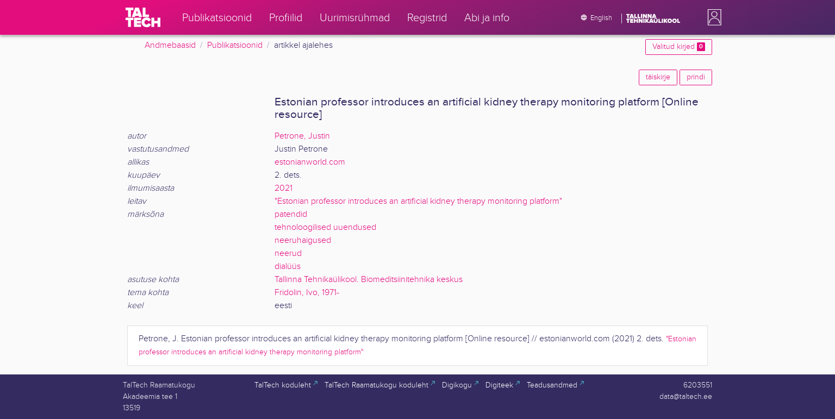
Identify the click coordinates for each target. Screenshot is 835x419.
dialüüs (288, 266)
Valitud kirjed (678, 46)
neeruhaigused (303, 240)
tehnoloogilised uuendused (325, 227)
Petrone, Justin (302, 136)
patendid (291, 214)
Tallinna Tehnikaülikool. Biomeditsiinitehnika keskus (369, 279)
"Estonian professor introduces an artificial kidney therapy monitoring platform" (418, 201)
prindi (696, 77)
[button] (712, 17)
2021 (283, 188)
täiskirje (658, 77)
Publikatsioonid (235, 45)
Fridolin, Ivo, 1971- (307, 292)
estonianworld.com (310, 162)
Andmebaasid (170, 45)
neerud (288, 253)
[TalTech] (143, 17)
